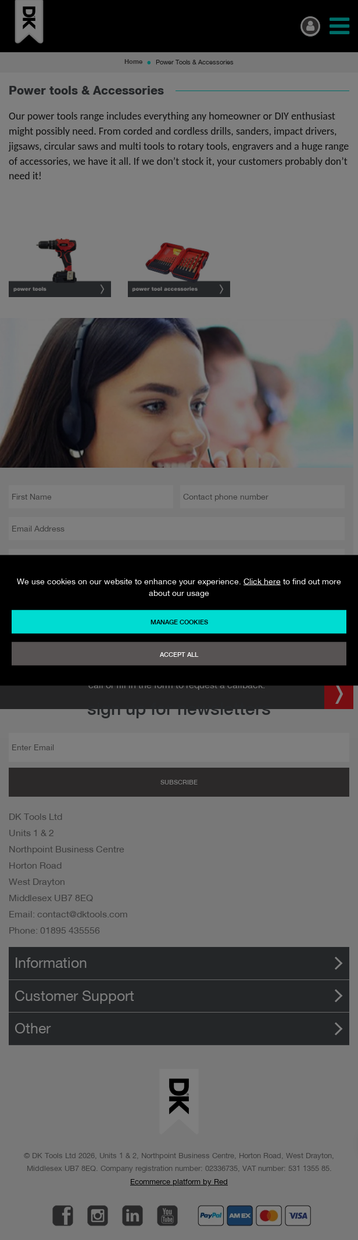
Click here (262, 580)
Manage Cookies (179, 621)
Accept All (179, 654)
